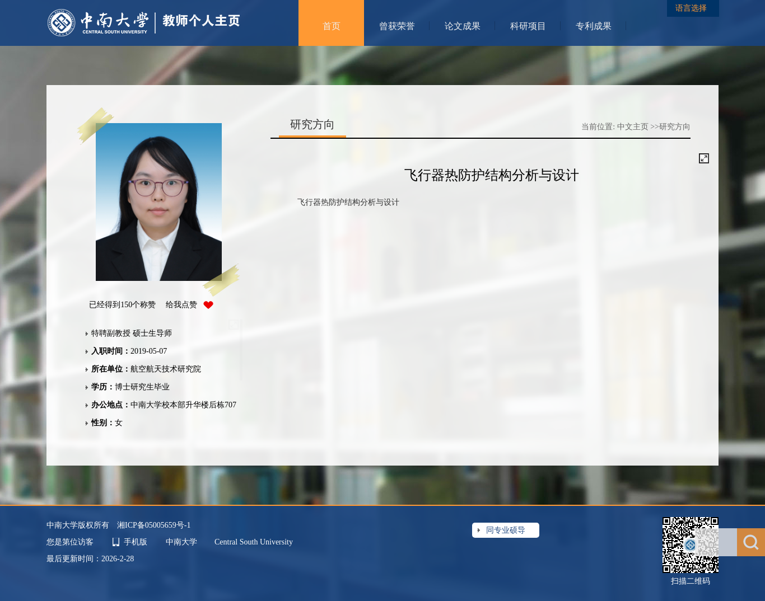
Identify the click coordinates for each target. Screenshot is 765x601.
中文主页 (633, 127)
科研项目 (528, 26)
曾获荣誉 (397, 26)
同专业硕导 (505, 530)
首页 (331, 26)
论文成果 (463, 26)
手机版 (135, 542)
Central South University (253, 542)
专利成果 (594, 26)
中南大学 (182, 542)
